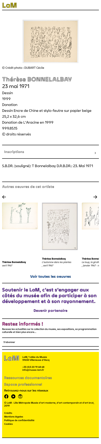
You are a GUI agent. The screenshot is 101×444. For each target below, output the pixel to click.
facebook (6, 396)
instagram (20, 396)
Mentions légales (13, 416)
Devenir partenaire (50, 310)
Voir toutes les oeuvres (50, 276)
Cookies (8, 424)
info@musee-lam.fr (33, 370)
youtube (13, 396)
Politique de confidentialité (19, 420)
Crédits (8, 413)
